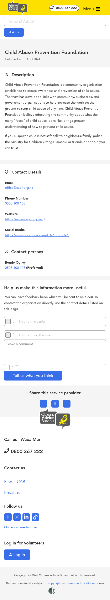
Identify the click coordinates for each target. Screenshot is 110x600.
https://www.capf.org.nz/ (24, 219)
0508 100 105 (15, 203)
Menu (91, 9)
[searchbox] (55, 21)
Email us (12, 492)
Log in (17, 555)
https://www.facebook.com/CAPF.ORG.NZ (37, 235)
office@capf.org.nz (19, 187)
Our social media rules (21, 527)
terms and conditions (81, 583)
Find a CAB (14, 482)
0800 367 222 (64, 8)
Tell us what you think (33, 375)
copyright (55, 583)
